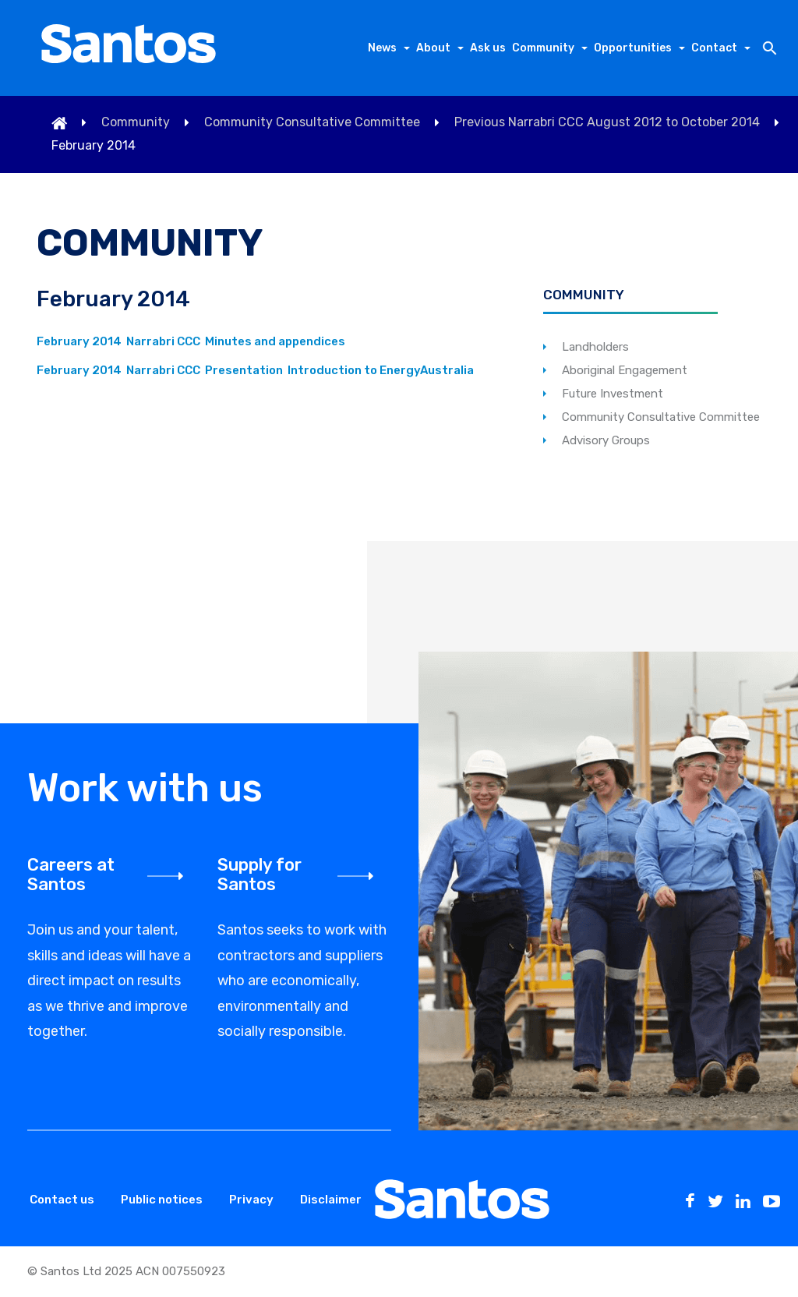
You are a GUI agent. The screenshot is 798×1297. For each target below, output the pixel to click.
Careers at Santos (71, 874)
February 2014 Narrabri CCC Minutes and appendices (191, 341)
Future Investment (612, 394)
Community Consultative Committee (312, 122)
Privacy (251, 1200)
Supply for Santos (259, 874)
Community (543, 48)
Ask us (488, 48)
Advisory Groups (606, 440)
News (382, 48)
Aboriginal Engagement (624, 370)
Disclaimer (331, 1200)
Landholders (595, 347)
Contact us (62, 1200)
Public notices (162, 1200)
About (433, 48)
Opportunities (633, 48)
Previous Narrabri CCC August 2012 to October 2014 (607, 122)
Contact (714, 48)
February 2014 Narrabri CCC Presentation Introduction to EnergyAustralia (255, 370)
